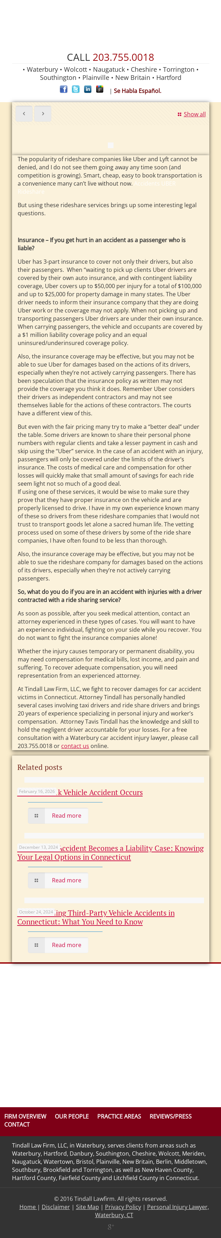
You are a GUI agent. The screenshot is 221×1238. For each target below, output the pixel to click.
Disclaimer (56, 1207)
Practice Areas (119, 1116)
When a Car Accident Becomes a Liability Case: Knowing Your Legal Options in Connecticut (110, 852)
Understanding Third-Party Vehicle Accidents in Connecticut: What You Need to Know (96, 917)
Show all (190, 114)
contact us (75, 746)
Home (28, 1207)
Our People (72, 1116)
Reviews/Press (171, 1116)
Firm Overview (25, 1116)
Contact (17, 1124)
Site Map (87, 1207)
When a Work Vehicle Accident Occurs (80, 792)
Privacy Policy (123, 1207)
